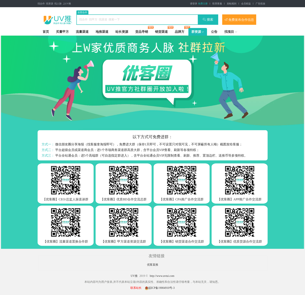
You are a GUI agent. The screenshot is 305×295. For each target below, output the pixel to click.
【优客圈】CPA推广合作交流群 (181, 199)
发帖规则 (231, 3)
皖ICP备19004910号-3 (160, 287)
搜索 (208, 19)
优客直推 (152, 264)
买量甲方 (62, 31)
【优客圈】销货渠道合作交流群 (181, 241)
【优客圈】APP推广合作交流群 (239, 199)
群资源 (196, 31)
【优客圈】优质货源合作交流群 (239, 241)
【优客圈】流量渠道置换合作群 (65, 241)
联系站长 (136, 287)
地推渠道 (102, 31)
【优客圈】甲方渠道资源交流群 (123, 241)
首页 (46, 31)
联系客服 (217, 3)
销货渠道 (161, 31)
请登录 (193, 3)
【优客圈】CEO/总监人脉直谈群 (65, 199)
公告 (214, 31)
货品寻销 (141, 31)
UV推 (134, 275)
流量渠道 (82, 31)
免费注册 (203, 3)
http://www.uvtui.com (162, 275)
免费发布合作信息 (239, 19)
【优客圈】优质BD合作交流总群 (123, 199)
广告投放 (260, 3)
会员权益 (246, 3)
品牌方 (179, 31)
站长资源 (121, 31)
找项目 (229, 31)
